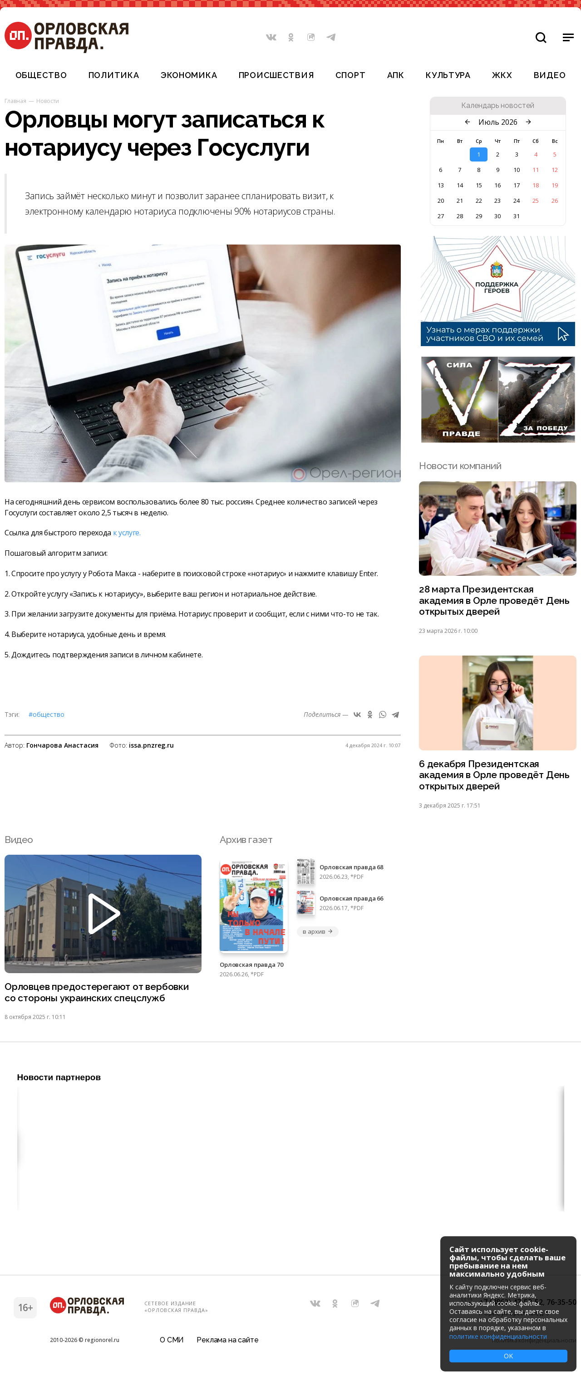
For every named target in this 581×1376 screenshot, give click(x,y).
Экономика (189, 75)
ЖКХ (502, 75)
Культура (448, 75)
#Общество (46, 714)
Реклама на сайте (227, 1341)
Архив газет (246, 840)
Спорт (350, 75)
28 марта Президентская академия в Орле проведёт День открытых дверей (494, 601)
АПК (395, 75)
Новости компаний (460, 465)
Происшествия (276, 75)
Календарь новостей (497, 105)
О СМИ (172, 1341)
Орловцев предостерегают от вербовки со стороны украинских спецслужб (98, 993)
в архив (318, 932)
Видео (550, 75)
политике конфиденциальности (498, 1336)
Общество (41, 75)
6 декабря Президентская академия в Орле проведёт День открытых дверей (494, 776)
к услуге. (127, 533)
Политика (114, 75)
